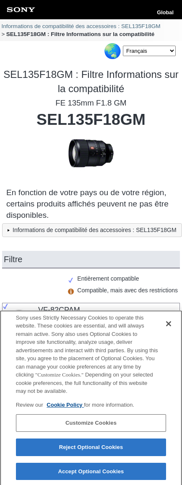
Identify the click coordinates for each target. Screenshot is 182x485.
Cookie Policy (65, 408)
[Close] (168, 326)
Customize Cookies (91, 426)
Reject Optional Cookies (91, 450)
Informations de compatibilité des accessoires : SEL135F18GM (80, 26)
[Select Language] (149, 51)
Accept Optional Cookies (91, 474)
